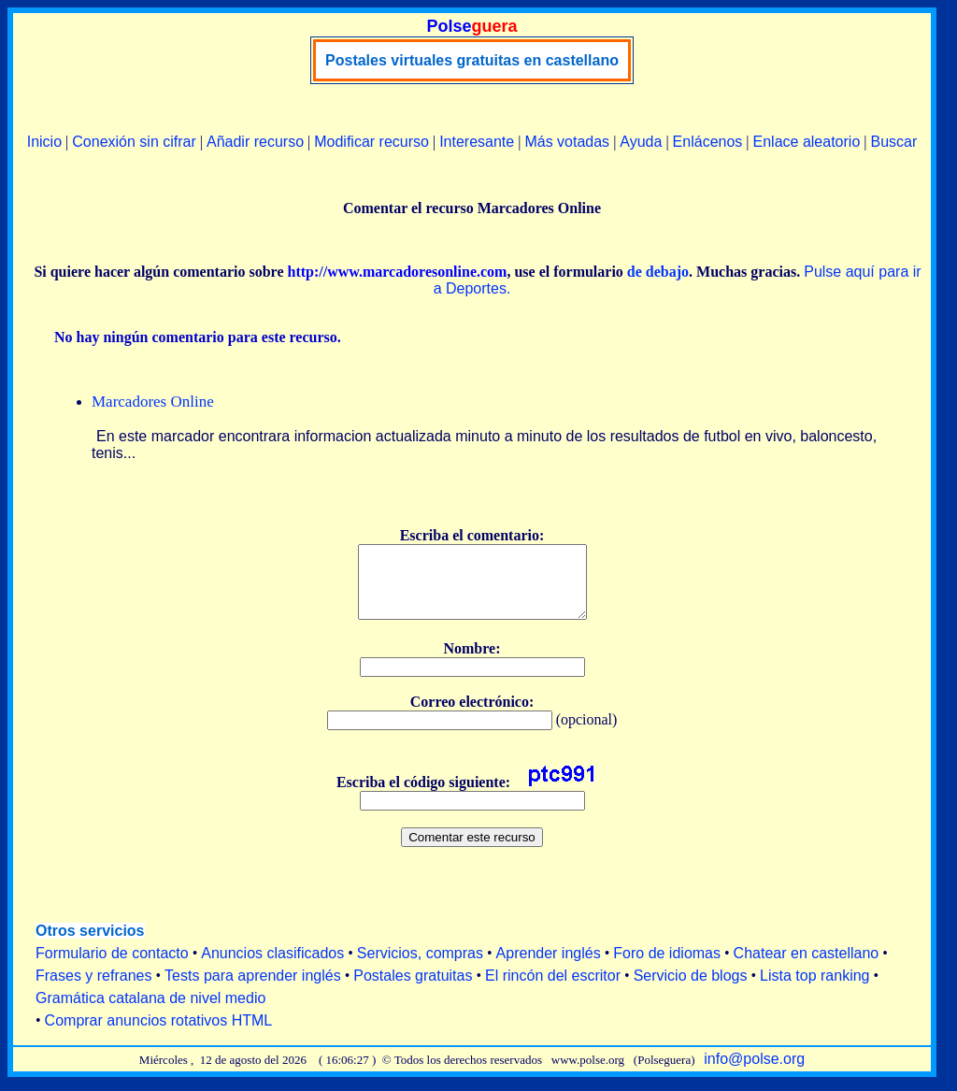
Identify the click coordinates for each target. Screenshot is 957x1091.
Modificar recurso (371, 142)
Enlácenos (708, 142)
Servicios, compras (420, 967)
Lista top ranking (814, 990)
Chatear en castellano (806, 967)
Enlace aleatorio (807, 142)
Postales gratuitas (412, 990)
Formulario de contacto (112, 967)
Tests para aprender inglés (252, 990)
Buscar (893, 142)
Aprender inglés (548, 967)
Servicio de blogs (691, 990)
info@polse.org (754, 1073)
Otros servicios (90, 945)
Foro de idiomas (667, 967)
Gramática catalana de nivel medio (150, 1012)
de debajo (658, 272)
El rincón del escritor (553, 990)
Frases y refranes (93, 990)
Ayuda (641, 142)
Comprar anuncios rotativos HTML (159, 1034)
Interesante (476, 142)
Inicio (44, 142)
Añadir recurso (255, 142)
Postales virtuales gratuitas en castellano (472, 60)
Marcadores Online (153, 401)
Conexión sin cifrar (134, 142)
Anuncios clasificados (272, 967)
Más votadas (566, 142)
